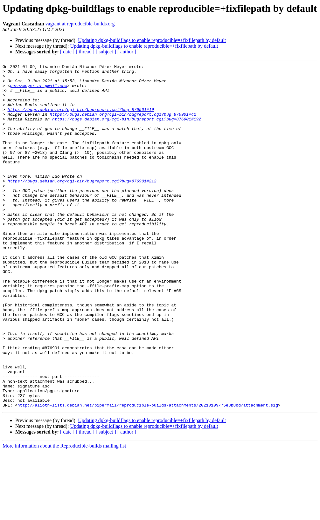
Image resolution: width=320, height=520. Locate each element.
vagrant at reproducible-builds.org (80, 23)
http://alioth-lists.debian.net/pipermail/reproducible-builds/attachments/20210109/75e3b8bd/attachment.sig (147, 473)
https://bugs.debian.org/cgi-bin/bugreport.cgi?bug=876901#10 (81, 119)
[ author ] (126, 51)
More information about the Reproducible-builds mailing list (64, 514)
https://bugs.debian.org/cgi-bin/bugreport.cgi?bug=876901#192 (126, 130)
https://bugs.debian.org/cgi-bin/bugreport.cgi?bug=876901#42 (123, 124)
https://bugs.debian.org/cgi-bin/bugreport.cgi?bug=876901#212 (82, 205)
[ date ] (67, 51)
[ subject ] (106, 51)
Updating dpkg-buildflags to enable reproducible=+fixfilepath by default (152, 40)
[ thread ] (85, 51)
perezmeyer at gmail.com (38, 90)
